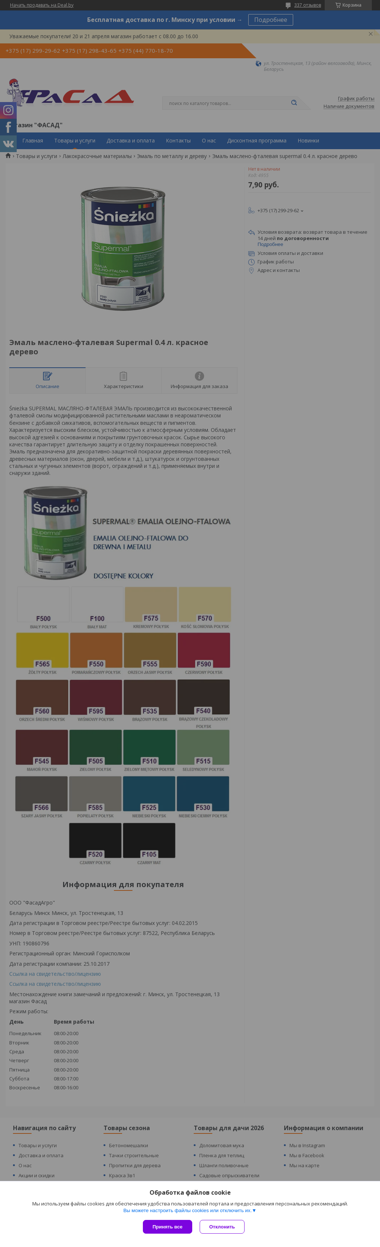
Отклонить (222, 1227)
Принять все (168, 1227)
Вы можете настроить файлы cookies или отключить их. (187, 1210)
